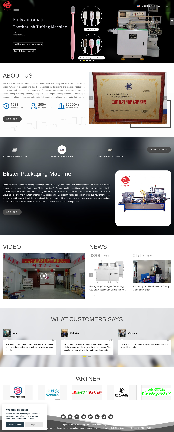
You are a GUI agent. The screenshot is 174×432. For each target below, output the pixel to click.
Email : (106, 428)
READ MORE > (12, 119)
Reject (33, 424)
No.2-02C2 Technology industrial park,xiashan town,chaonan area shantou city (63, 428)
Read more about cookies (23, 418)
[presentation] (15, 32)
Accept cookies (15, 424)
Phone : (133, 428)
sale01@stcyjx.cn (116, 428)
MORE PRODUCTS (159, 150)
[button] (80, 60)
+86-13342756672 (145, 428)
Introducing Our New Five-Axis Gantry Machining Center (151, 288)
